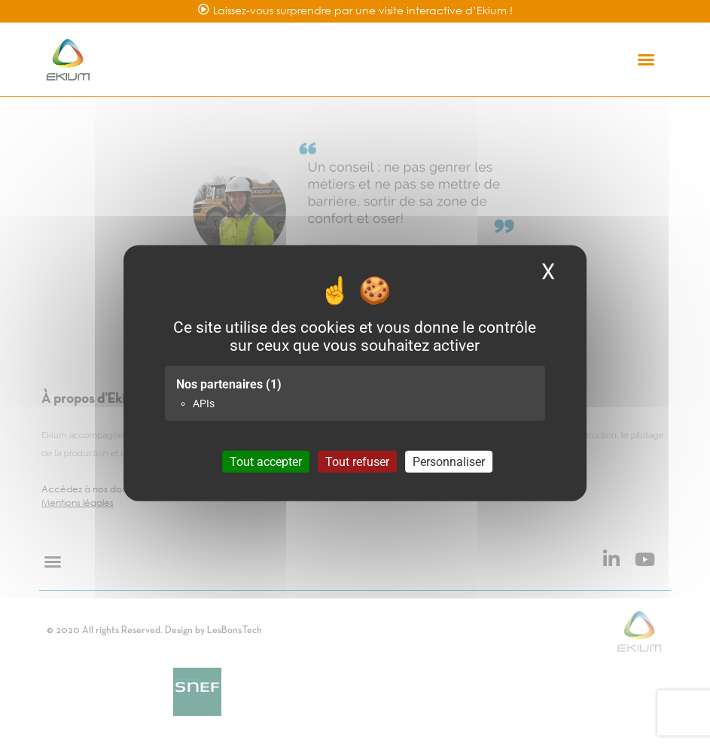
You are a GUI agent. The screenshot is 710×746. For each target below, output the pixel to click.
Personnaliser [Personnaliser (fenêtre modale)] (449, 462)
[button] (646, 59)
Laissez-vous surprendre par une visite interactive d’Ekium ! (363, 10)
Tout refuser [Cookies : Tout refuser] (357, 462)
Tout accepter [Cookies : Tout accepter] (266, 462)
